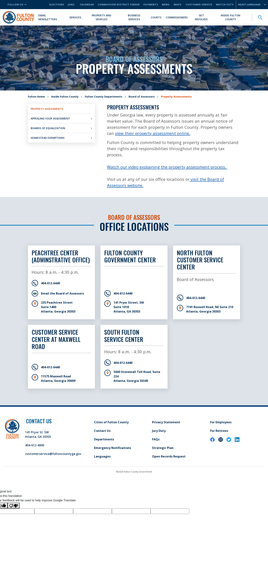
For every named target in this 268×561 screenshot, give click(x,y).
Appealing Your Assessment (50, 118)
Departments (104, 439)
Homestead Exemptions (47, 138)
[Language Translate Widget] (250, 4)
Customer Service (199, 4)
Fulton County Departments (103, 96)
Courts (156, 17)
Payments (150, 4)
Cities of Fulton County (111, 422)
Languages (102, 456)
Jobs (71, 4)
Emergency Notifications (112, 448)
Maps (177, 4)
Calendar (87, 4)
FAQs (155, 439)
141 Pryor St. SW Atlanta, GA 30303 (38, 434)
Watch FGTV (225, 4)
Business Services (134, 17)
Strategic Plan (162, 448)
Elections (56, 4)
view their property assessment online (152, 133)
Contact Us (102, 431)
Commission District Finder (119, 4)
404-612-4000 (34, 445)
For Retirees (219, 431)
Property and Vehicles (101, 17)
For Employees (221, 422)
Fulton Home (36, 96)
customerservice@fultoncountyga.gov (53, 454)
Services (75, 17)
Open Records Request (169, 456)
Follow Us (17, 4)
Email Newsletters (47, 17)
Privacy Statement (166, 422)
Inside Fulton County (230, 17)
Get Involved (201, 17)
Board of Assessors (142, 96)
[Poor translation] (14, 505)
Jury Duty (159, 431)
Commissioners (177, 17)
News (166, 4)
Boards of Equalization (48, 128)
